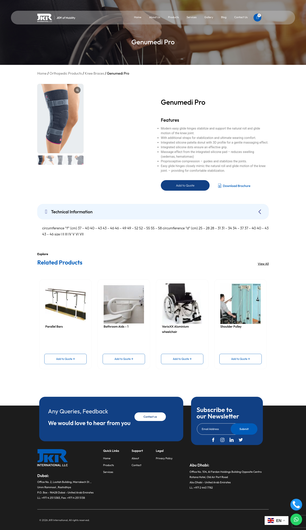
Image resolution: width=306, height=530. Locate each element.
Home (137, 17)
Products (173, 17)
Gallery (208, 17)
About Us (154, 17)
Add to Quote (185, 185)
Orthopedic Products (65, 73)
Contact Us (240, 17)
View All (263, 264)
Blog (223, 17)
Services (192, 17)
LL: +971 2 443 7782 (201, 487)
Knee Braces (94, 73)
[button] (296, 519)
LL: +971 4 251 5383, (49, 498)
